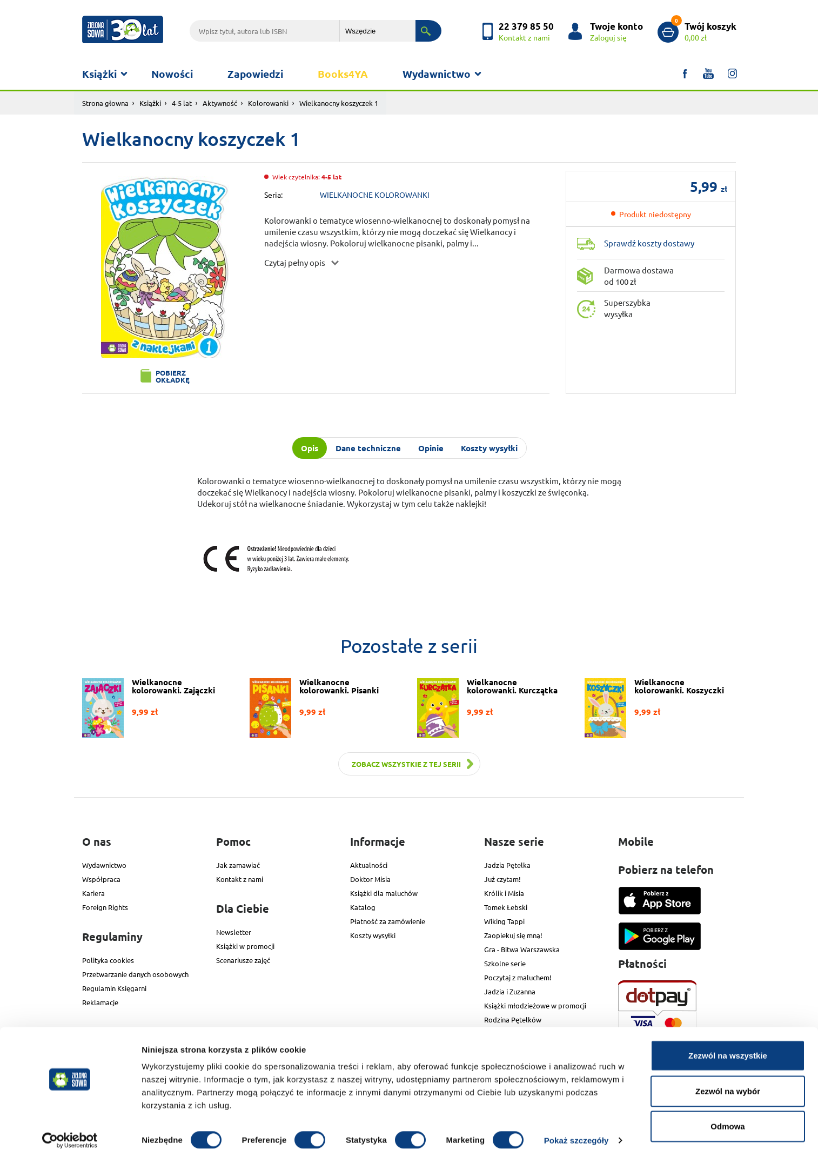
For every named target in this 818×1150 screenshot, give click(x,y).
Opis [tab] (309, 448)
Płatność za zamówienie (387, 921)
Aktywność (220, 103)
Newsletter (233, 932)
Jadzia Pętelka (507, 865)
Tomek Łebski (505, 907)
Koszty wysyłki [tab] (489, 448)
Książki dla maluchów (384, 893)
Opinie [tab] (431, 448)
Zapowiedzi (255, 74)
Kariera (93, 893)
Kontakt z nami (239, 879)
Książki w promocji (245, 946)
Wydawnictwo (437, 74)
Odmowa (727, 1114)
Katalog (363, 907)
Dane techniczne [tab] (368, 448)
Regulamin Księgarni (114, 988)
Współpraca (101, 879)
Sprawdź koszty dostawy (649, 243)
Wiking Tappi (504, 921)
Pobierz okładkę (173, 376)
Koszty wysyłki (372, 935)
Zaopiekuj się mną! (513, 935)
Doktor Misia (370, 879)
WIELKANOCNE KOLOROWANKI (375, 194)
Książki (99, 74)
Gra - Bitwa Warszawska (522, 949)
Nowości (172, 74)
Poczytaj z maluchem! (518, 977)
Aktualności (368, 865)
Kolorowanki (268, 103)
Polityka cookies (108, 960)
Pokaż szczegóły (576, 1128)
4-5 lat (182, 103)
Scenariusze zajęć (243, 960)
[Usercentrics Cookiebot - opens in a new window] (70, 1129)
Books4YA (343, 74)
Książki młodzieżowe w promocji (535, 1005)
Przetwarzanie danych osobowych (135, 974)
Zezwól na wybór (727, 1079)
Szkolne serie (505, 963)
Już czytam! (502, 879)
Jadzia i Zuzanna (509, 991)
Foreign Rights (105, 907)
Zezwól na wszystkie (727, 1043)
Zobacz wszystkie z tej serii (406, 763)
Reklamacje (100, 1002)
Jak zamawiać (238, 865)
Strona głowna (105, 103)
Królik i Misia (504, 893)
